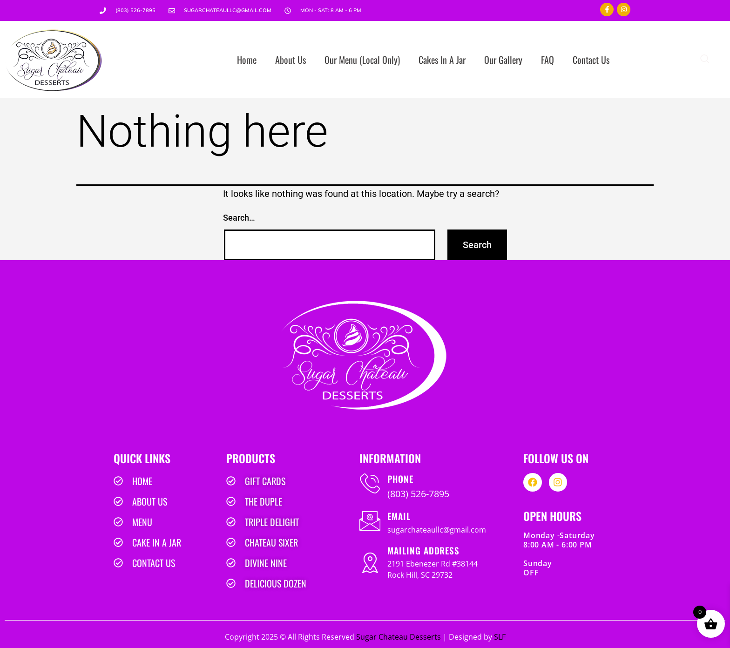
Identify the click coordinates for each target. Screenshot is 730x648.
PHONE (400, 478)
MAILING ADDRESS (423, 550)
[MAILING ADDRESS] (369, 562)
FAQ (547, 60)
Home (247, 60)
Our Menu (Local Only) (362, 60)
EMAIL (399, 515)
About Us (290, 60)
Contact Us (591, 60)
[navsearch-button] (705, 59)
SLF (500, 637)
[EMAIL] (369, 520)
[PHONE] (369, 483)
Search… (239, 218)
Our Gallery (503, 60)
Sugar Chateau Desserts (398, 637)
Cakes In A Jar (442, 60)
